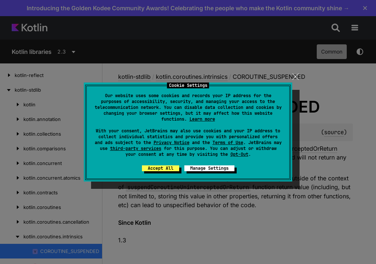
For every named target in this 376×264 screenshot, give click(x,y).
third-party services (135, 148)
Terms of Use (228, 143)
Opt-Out (239, 154)
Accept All (160, 168)
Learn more (202, 119)
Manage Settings (209, 168)
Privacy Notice (171, 143)
